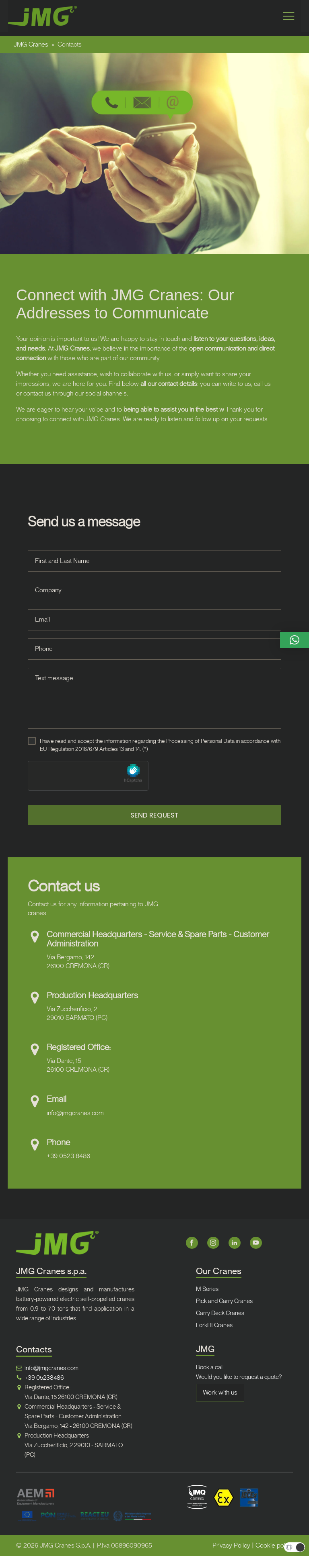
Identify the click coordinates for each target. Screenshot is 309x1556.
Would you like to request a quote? (239, 1377)
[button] (294, 640)
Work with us (220, 1392)
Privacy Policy (231, 1545)
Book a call (210, 1367)
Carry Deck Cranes (220, 1313)
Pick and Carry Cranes (224, 1301)
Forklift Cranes (214, 1325)
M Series (207, 1289)
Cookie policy (274, 1545)
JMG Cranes (31, 44)
